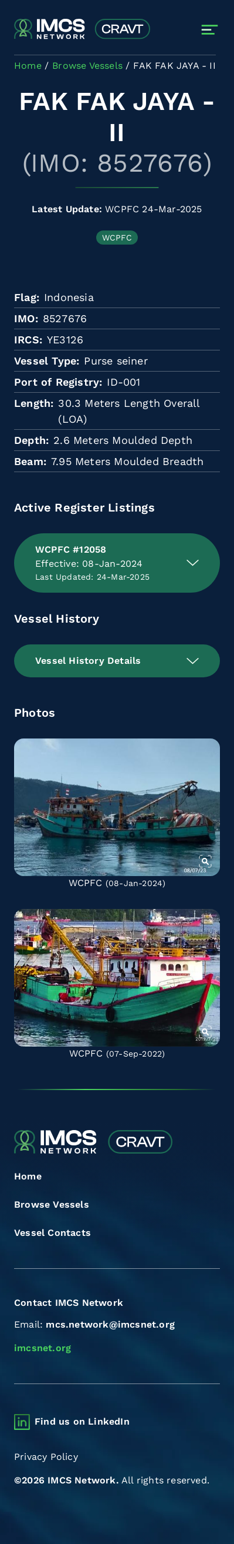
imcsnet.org (42, 1347)
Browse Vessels (51, 1204)
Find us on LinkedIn (82, 1421)
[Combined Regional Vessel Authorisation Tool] (82, 30)
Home (28, 1176)
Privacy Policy (46, 1456)
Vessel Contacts (52, 1232)
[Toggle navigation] (209, 29)
